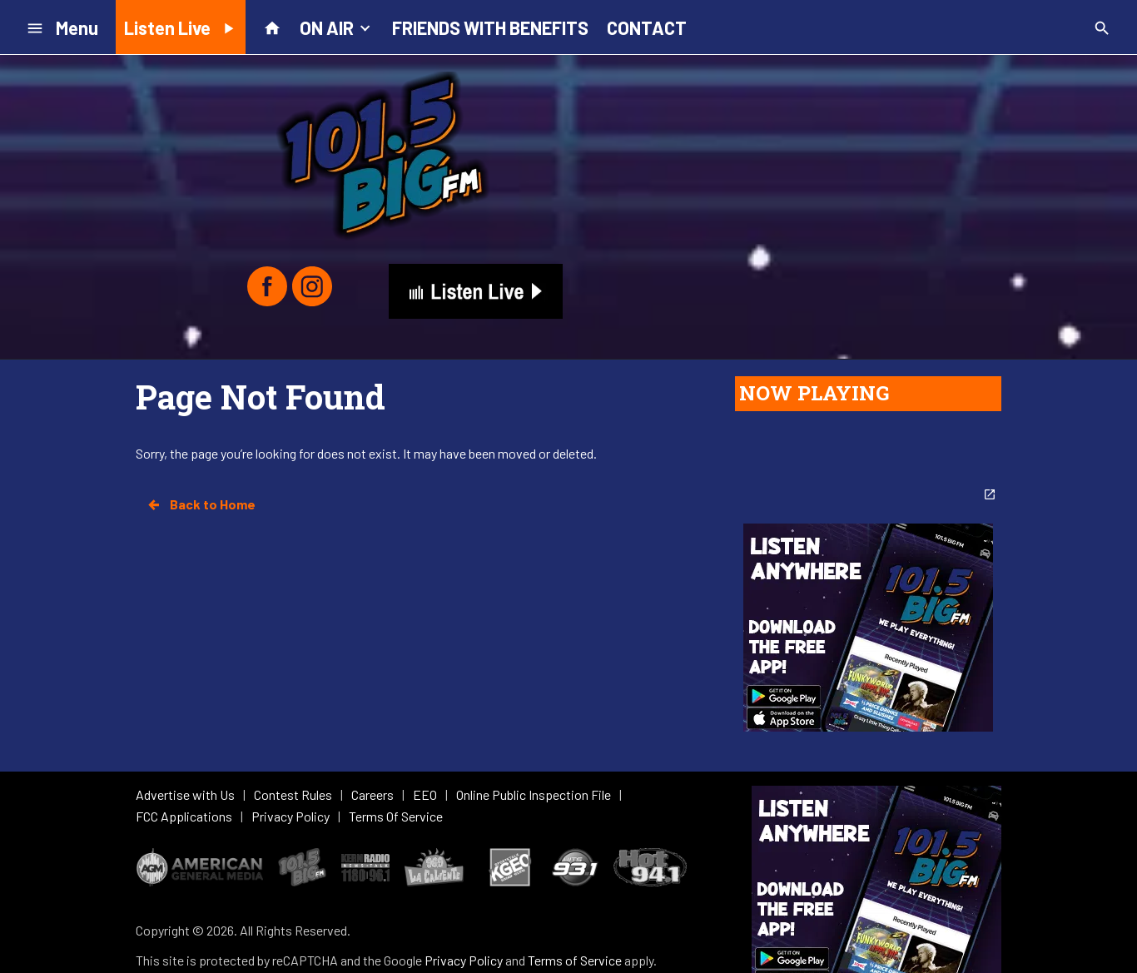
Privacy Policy (464, 889)
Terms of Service (575, 889)
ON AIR (337, 26)
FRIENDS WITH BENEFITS (490, 27)
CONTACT (647, 27)
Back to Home (201, 504)
